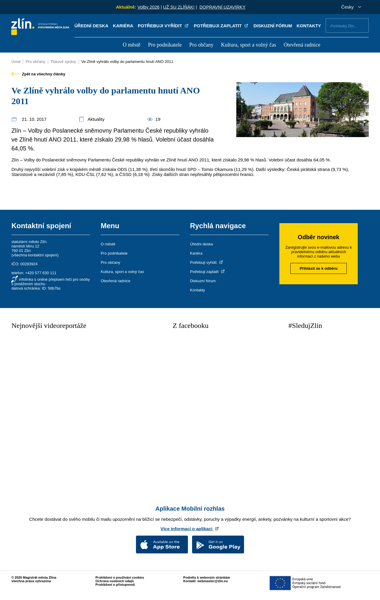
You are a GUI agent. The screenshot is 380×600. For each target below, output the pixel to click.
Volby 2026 (148, 6)
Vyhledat (362, 25)
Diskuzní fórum (273, 25)
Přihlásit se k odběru (319, 268)
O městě (131, 45)
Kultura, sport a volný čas (248, 45)
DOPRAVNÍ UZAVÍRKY (223, 6)
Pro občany (201, 45)
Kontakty (309, 25)
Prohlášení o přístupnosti (115, 584)
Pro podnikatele (164, 45)
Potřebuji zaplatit (221, 25)
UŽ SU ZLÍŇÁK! (178, 6)
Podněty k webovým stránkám (206, 577)
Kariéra (123, 25)
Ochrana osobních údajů (115, 581)
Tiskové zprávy (63, 61)
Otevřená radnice (302, 45)
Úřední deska (91, 25)
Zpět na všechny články (38, 74)
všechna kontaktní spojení (35, 255)
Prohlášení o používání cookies (120, 577)
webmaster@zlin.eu (212, 581)
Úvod (15, 61)
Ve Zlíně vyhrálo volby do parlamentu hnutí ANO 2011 (127, 61)
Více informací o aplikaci (189, 528)
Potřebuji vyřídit (163, 25)
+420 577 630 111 (40, 273)
